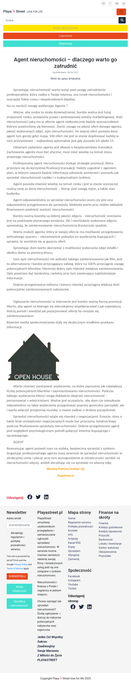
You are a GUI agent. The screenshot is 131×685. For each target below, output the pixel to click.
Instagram (74, 580)
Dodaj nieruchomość (65, 28)
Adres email (14, 518)
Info (70, 534)
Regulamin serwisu (79, 522)
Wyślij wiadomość (19, 589)
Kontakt (72, 530)
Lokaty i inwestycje (110, 543)
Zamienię (73, 559)
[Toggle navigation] (121, 11)
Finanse (103, 523)
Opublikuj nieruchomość (19, 603)
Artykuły (73, 538)
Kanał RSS (74, 542)
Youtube (73, 584)
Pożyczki (104, 535)
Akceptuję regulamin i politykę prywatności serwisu (18, 541)
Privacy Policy (21, 564)
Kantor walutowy (109, 547)
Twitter (72, 588)
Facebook (74, 576)
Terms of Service (15, 568)
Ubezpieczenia (107, 551)
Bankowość (106, 539)
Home (71, 518)
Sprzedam (74, 551)
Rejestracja (65, 43)
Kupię (71, 547)
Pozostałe (105, 556)
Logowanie (65, 35)
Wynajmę (73, 555)
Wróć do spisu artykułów (66, 78)
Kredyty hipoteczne (110, 531)
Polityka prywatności (80, 526)
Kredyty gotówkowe (110, 527)
